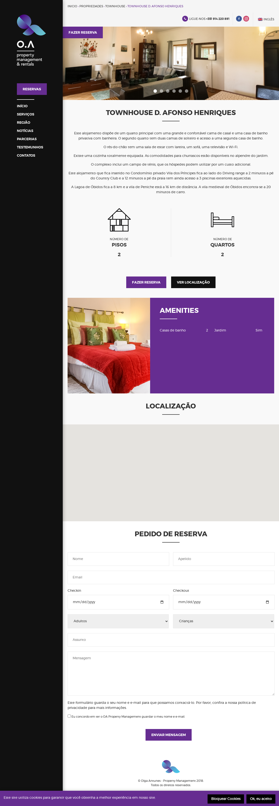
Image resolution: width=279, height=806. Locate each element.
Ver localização (193, 282)
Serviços (25, 114)
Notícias (25, 131)
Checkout (181, 590)
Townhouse (115, 6)
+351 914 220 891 (218, 18)
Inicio (72, 6)
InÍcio (22, 106)
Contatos (26, 155)
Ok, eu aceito (261, 799)
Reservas (32, 89)
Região (23, 122)
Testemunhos (30, 147)
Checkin (74, 590)
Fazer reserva (83, 32)
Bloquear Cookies (225, 799)
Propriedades (91, 6)
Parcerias (27, 139)
